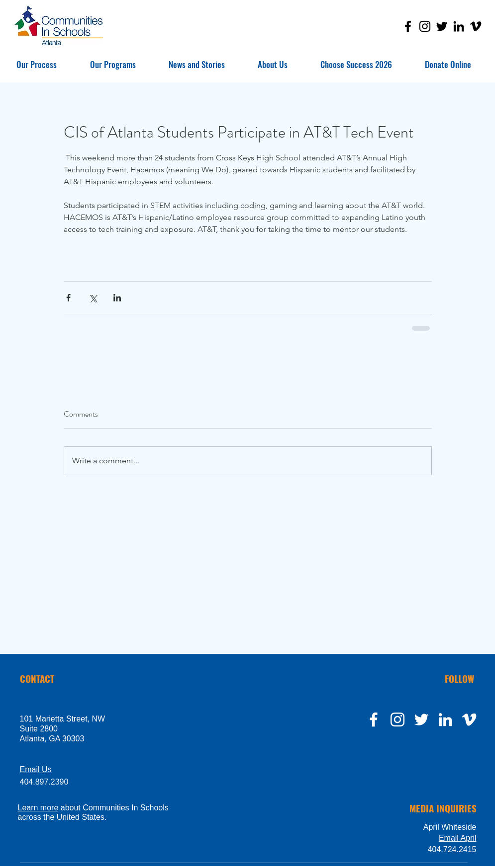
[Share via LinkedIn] (117, 297)
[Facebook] (407, 26)
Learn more (38, 807)
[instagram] (397, 719)
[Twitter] (441, 26)
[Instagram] (424, 26)
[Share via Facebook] (68, 297)
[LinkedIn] (458, 26)
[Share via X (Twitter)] (93, 297)
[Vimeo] (475, 26)
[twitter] (421, 719)
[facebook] (373, 719)
